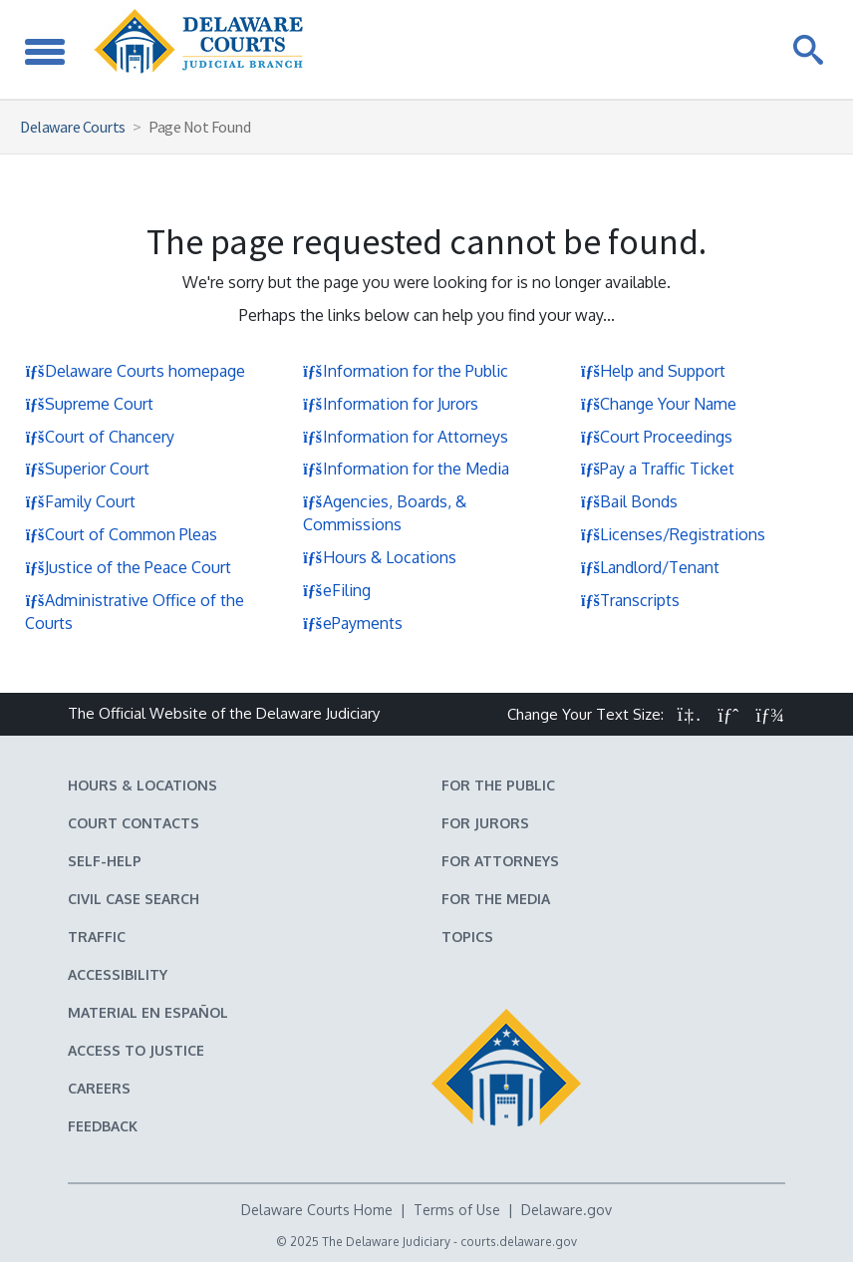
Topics (467, 936)
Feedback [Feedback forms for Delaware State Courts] (103, 1125)
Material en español (148, 1012)
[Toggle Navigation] (45, 49)
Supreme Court (89, 404)
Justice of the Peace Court (128, 567)
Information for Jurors (390, 404)
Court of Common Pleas (121, 534)
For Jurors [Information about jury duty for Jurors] (485, 822)
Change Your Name (658, 404)
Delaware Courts (73, 127)
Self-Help (105, 860)
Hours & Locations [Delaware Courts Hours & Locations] (142, 785)
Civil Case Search (133, 898)
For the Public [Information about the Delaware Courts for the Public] (498, 785)
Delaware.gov (566, 1209)
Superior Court (87, 468)
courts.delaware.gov (518, 1241)
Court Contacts (133, 822)
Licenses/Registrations (672, 534)
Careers (99, 1088)
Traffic (97, 936)
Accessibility (117, 974)
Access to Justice (136, 1050)
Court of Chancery (99, 437)
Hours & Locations (379, 557)
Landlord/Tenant (649, 567)
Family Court (80, 501)
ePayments (353, 623)
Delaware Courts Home (317, 1209)
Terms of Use (457, 1209)
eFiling (337, 590)
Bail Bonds (629, 501)
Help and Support (652, 371)
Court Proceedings (656, 437)
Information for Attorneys (405, 437)
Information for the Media (406, 468)
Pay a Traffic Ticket (657, 468)
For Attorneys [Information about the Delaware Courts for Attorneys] (500, 860)
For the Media (495, 898)
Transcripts (630, 600)
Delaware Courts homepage (135, 371)
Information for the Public (405, 371)
